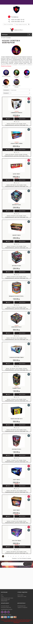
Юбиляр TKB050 (16, 235)
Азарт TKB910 (16, 479)
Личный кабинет (5, 605)
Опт (2, 595)
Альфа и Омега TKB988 (16, 143)
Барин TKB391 (16, 174)
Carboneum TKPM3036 (16, 112)
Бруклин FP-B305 (16, 265)
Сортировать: (6, 90)
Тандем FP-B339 (16, 388)
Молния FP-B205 (16, 204)
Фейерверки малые (6, 76)
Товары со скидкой (22, 607)
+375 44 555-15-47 (17, 21)
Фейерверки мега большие (16, 86)
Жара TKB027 (16, 510)
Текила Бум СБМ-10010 (16, 418)
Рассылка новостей (6, 607)
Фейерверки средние (16, 77)
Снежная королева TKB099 (16, 357)
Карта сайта (20, 595)
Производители (21, 605)
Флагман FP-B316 (16, 449)
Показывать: (6, 93)
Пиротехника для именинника (5, 600)
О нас (2, 596)
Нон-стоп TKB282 (16, 540)
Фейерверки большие (26, 77)
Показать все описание (6, 66)
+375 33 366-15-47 (17, 19)
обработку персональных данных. (23, 566)
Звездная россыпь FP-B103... (16, 296)
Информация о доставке (7, 598)
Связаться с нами (21, 596)
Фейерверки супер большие (6, 86)
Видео (8, 118)
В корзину (22, 118)
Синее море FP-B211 (16, 327)
